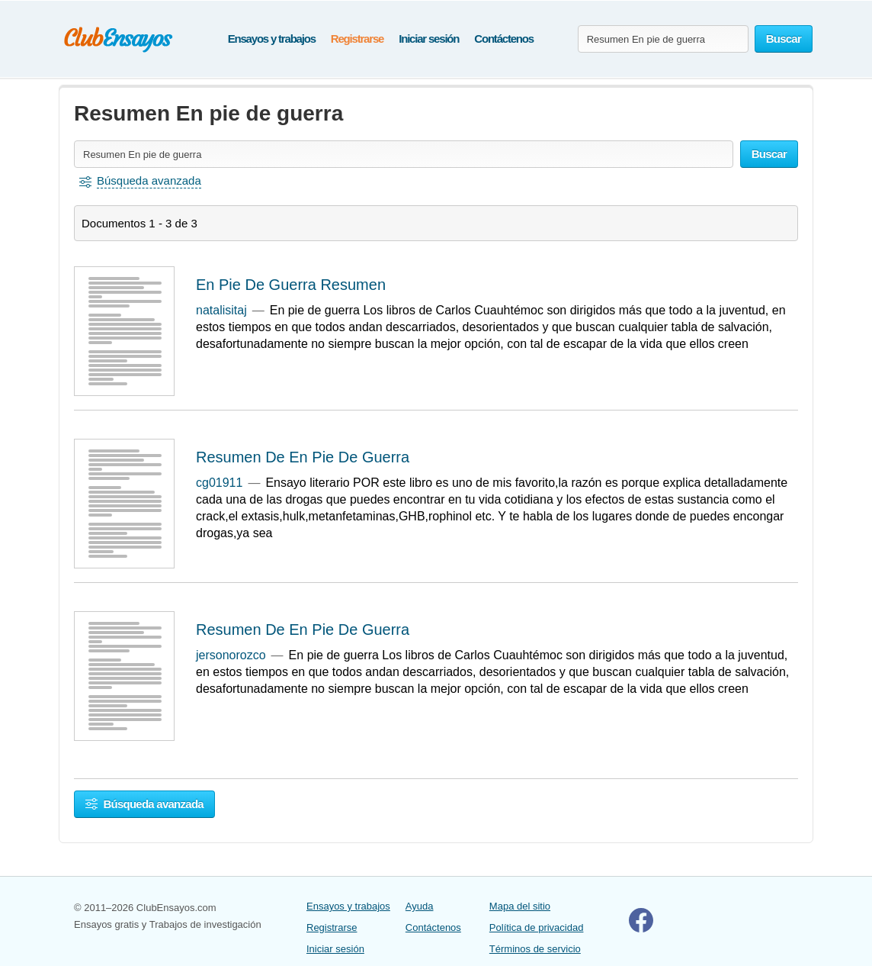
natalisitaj (221, 310)
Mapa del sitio (519, 906)
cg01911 (219, 482)
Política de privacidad (536, 927)
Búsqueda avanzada (144, 803)
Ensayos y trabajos (272, 38)
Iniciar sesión (429, 38)
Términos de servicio (535, 949)
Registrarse (357, 38)
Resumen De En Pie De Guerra (302, 457)
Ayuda (420, 906)
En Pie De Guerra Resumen (291, 284)
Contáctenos (504, 38)
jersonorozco (231, 655)
